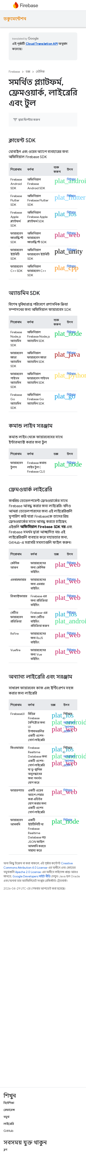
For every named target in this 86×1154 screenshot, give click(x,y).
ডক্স (28, 72)
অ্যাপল (69, 727)
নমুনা (6, 1117)
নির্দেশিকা (8, 1103)
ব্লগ (5, 1150)
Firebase (14, 72)
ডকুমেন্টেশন (14, 19)
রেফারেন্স (9, 1110)
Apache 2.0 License (28, 872)
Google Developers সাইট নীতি (32, 876)
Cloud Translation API (42, 44)
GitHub (8, 1131)
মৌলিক (40, 72)
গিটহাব (71, 179)
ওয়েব (67, 731)
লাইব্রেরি (8, 1124)
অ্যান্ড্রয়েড (69, 722)
